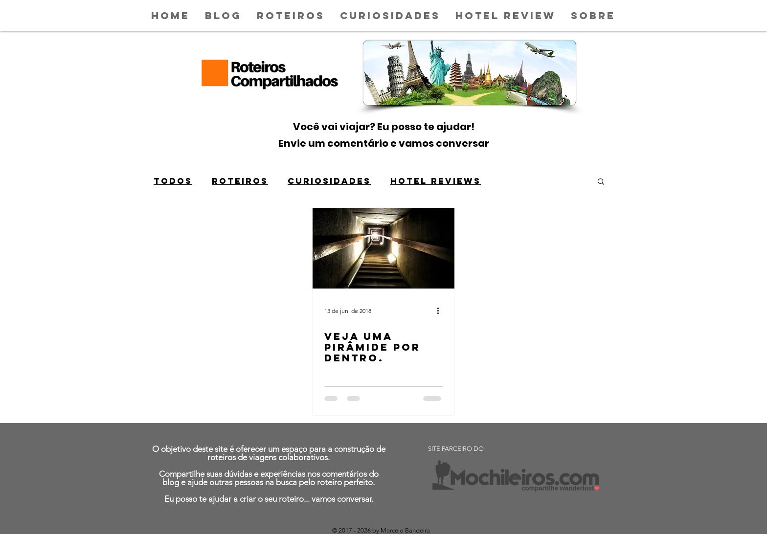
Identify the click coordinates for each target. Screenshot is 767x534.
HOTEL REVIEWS (435, 181)
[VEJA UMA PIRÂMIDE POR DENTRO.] (383, 248)
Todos (173, 181)
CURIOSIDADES (329, 181)
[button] (601, 182)
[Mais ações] (441, 310)
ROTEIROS (240, 181)
